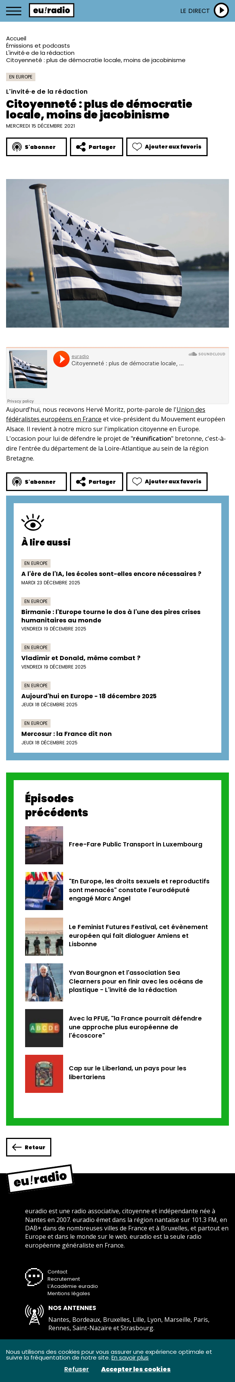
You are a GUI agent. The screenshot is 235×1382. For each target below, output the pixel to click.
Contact (57, 1271)
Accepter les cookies (136, 1369)
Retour (28, 1147)
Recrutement (64, 1279)
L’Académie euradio (73, 1286)
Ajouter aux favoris (167, 147)
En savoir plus (130, 1357)
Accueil (16, 38)
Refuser (76, 1369)
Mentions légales (69, 1293)
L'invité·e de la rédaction (40, 53)
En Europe (20, 77)
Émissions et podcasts (38, 46)
